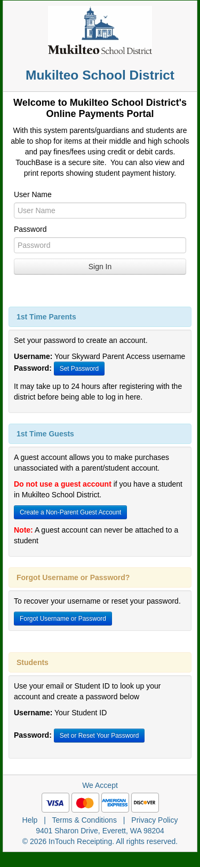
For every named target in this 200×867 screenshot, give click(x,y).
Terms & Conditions (84, 820)
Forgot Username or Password (63, 618)
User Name (33, 194)
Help (30, 820)
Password (30, 229)
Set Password (79, 368)
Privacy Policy (154, 820)
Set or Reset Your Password (99, 735)
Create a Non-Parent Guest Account (70, 512)
